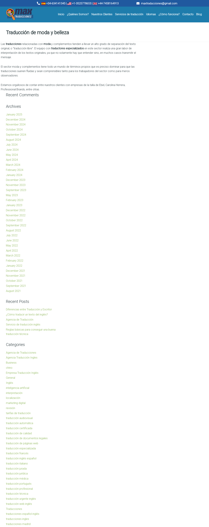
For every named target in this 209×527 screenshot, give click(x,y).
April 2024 (151, 108)
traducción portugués (157, 432)
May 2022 (151, 194)
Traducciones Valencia (21, 502)
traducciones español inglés (161, 462)
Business (150, 311)
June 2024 (151, 98)
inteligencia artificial (156, 336)
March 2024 (152, 113)
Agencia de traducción (125, 502)
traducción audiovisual (158, 367)
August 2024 (152, 88)
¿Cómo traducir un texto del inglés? (166, 263)
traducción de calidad (158, 382)
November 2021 (154, 224)
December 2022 (154, 159)
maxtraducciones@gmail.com (156, 3)
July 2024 (150, 93)
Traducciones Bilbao (72, 502)
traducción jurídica (156, 422)
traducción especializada (160, 397)
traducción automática (158, 372)
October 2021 (153, 229)
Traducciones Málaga (73, 505)
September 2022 (155, 174)
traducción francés (156, 402)
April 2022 (151, 199)
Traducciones (153, 457)
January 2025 (153, 63)
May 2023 (151, 143)
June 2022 (151, 189)
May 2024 (151, 103)
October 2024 (153, 78)
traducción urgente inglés (160, 447)
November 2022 (154, 164)
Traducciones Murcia (72, 508)
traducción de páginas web (161, 392)
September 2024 (155, 83)
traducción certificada (158, 377)
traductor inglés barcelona (160, 482)
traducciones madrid (157, 472)
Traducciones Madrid (21, 508)
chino (148, 316)
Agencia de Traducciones (160, 301)
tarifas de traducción (157, 361)
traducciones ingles (156, 467)
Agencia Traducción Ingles (160, 306)
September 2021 (155, 234)
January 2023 (153, 154)
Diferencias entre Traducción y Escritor (168, 258)
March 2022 (152, 204)
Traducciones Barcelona (22, 505)
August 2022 (152, 179)
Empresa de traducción (126, 505)
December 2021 (154, 219)
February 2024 (153, 118)
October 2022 (153, 169)
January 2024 (153, 123)
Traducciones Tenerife (73, 512)
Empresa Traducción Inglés (161, 321)
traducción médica (156, 427)
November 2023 (154, 133)
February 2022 (153, 209)
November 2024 (154, 73)
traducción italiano (156, 412)
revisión (149, 357)
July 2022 (150, 184)
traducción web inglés (158, 452)
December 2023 (154, 128)
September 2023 (155, 139)
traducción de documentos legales (165, 387)
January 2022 (153, 214)
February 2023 (153, 149)
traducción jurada (155, 417)
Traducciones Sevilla (20, 512)
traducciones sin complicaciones (164, 477)
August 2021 (152, 239)
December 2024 (154, 68)
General (149, 326)
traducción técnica (156, 442)
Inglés (148, 331)
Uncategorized (153, 488)
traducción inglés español (160, 407)
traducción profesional (158, 437)
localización (152, 346)
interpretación (153, 341)
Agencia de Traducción (158, 268)
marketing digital (154, 351)
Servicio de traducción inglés (162, 273)
